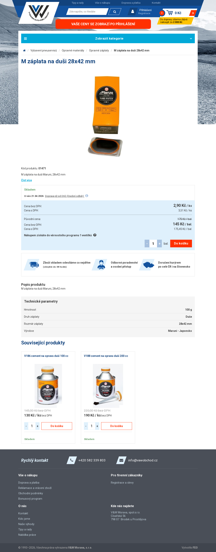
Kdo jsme (24, 518)
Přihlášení (145, 10)
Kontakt (156, 2)
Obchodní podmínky (30, 493)
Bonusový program (30, 498)
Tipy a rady (78, 2)
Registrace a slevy (122, 482)
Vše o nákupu (102, 2)
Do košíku (181, 243)
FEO (195, 547)
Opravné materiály (73, 50)
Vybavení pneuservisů (44, 50)
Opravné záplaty (99, 50)
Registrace (144, 13)
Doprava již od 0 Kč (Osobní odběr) (64, 196)
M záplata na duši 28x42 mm (131, 50)
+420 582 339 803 (92, 460)
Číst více (26, 180)
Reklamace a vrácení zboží (35, 488)
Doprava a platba (131, 2)
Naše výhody (26, 524)
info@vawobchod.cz (143, 460)
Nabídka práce (27, 535)
